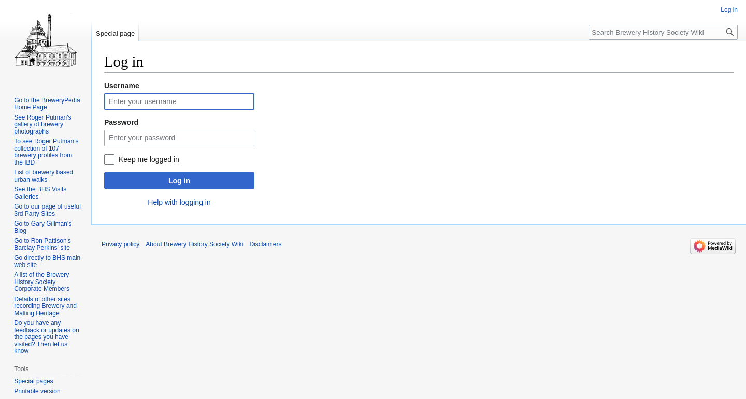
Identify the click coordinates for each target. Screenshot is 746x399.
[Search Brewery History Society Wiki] (663, 32)
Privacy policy (120, 244)
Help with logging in (179, 202)
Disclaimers (265, 244)
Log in (179, 180)
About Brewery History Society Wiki (194, 244)
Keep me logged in (149, 159)
